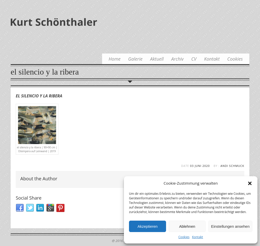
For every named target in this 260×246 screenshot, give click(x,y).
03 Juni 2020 (200, 166)
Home (115, 59)
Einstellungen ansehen (230, 226)
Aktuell (157, 59)
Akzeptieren (147, 226)
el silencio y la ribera (39, 96)
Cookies (183, 237)
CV (193, 59)
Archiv (177, 59)
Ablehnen (187, 226)
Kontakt (197, 237)
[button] (249, 183)
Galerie (135, 59)
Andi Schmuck (232, 166)
